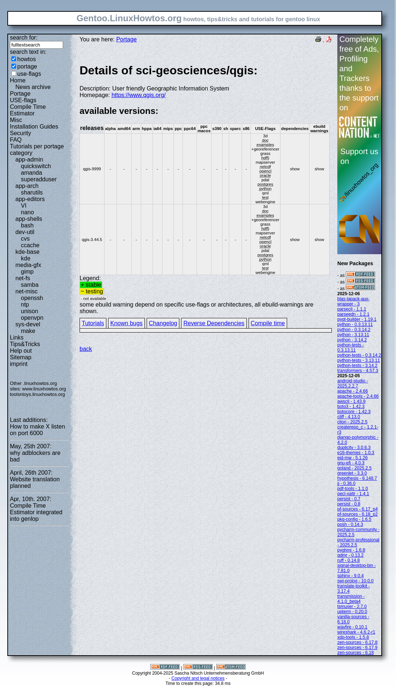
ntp (25, 304)
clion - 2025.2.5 (352, 421)
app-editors (30, 199)
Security (20, 133)
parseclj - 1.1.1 (351, 309)
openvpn (32, 318)
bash (27, 225)
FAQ (16, 140)
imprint (18, 364)
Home (18, 80)
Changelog (163, 323)
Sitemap (21, 357)
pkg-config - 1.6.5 (354, 519)
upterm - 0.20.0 (352, 611)
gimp (27, 271)
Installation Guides (34, 126)
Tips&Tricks (25, 344)
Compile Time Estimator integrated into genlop (36, 512)
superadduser (39, 179)
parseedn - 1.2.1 (353, 314)
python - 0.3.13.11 (355, 324)
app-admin (29, 159)
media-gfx (28, 265)
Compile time (268, 323)
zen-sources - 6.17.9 (357, 647)
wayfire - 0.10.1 (352, 627)
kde (25, 258)
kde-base (27, 252)
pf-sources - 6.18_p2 (357, 514)
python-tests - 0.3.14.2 (359, 355)
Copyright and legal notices (198, 678)
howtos (26, 59)
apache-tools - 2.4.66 (358, 396)
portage (27, 66)
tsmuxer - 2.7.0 (352, 606)
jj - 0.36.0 (346, 483)
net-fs (22, 278)
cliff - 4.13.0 (348, 416)
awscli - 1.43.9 (351, 401)
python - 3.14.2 (352, 339)
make (28, 331)
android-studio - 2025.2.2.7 (352, 383)
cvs (25, 239)
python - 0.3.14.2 (353, 329)
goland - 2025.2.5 (354, 468)
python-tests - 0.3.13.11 (350, 347)
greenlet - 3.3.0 (352, 473)
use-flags (29, 74)
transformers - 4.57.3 (357, 370)
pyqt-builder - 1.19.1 (357, 319)
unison (29, 311)
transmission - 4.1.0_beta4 (351, 599)
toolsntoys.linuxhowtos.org (37, 394)
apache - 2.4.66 (352, 391)
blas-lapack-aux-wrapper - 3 (353, 301)
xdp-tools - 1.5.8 (353, 637)
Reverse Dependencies (213, 323)
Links (16, 337)
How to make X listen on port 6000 (37, 429)
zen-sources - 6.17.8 (357, 642)
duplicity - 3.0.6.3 (354, 447)
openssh (32, 298)
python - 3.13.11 (353, 334)
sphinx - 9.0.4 (350, 575)
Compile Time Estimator (28, 110)
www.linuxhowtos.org (44, 389)
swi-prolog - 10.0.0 (355, 580)
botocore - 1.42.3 (354, 411)
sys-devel (27, 324)
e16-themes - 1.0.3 (355, 452)
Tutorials (93, 323)
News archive (33, 87)
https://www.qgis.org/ (138, 95)
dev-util (24, 232)
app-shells (28, 219)
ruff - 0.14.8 (348, 560)
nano (27, 212)
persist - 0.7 (348, 498)
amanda (31, 173)
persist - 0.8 (348, 504)
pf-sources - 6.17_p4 (357, 509)
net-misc (26, 291)
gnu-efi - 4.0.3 (350, 463)
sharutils (32, 192)
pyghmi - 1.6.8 (351, 550)
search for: (24, 37)
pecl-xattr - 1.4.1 (353, 493)
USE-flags (23, 100)
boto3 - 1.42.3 (350, 406)
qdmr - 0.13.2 (350, 555)
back (86, 349)
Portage (20, 93)
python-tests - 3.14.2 (357, 365)
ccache (30, 245)
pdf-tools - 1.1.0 (352, 488)
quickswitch (36, 166)
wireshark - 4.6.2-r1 (356, 632)
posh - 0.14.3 (350, 524)
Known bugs (126, 323)
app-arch (26, 186)
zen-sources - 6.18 (355, 652)
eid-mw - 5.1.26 (352, 457)
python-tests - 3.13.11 (358, 360)
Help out (21, 351)
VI (23, 206)
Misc (16, 120)
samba (29, 285)
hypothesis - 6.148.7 (357, 478)
